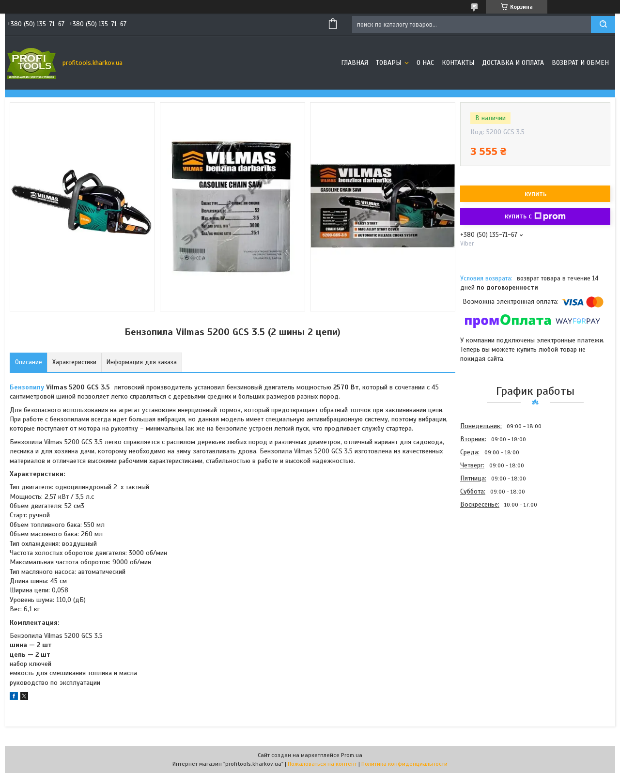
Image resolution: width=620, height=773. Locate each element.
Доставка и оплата (513, 63)
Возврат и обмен (580, 63)
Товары (389, 63)
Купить (535, 194)
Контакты (458, 63)
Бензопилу (27, 387)
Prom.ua (351, 755)
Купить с (535, 216)
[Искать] (603, 24)
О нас (425, 63)
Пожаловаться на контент (322, 763)
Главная (354, 63)
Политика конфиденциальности (404, 763)
